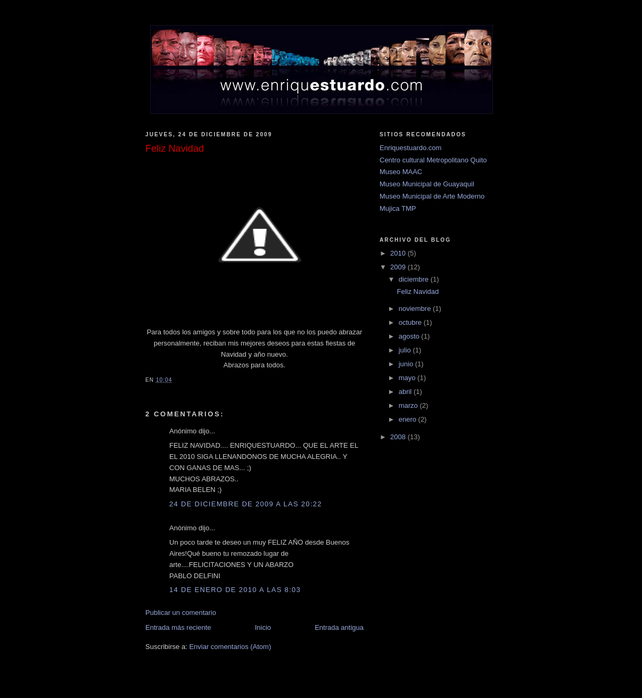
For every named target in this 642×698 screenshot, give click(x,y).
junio (407, 364)
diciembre (415, 279)
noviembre (416, 309)
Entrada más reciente (178, 627)
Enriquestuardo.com (410, 148)
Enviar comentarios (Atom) (230, 647)
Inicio (263, 627)
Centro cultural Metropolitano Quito (433, 160)
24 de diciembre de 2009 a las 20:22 (245, 504)
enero (408, 419)
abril (406, 392)
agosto (410, 336)
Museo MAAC (401, 172)
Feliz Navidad (418, 291)
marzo (409, 405)
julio (406, 350)
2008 (399, 437)
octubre (411, 322)
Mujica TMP (398, 208)
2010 (399, 253)
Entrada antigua (339, 627)
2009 (399, 267)
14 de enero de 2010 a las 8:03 (235, 590)
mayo (408, 378)
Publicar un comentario (180, 613)
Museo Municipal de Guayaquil (427, 184)
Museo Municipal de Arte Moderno (432, 196)
